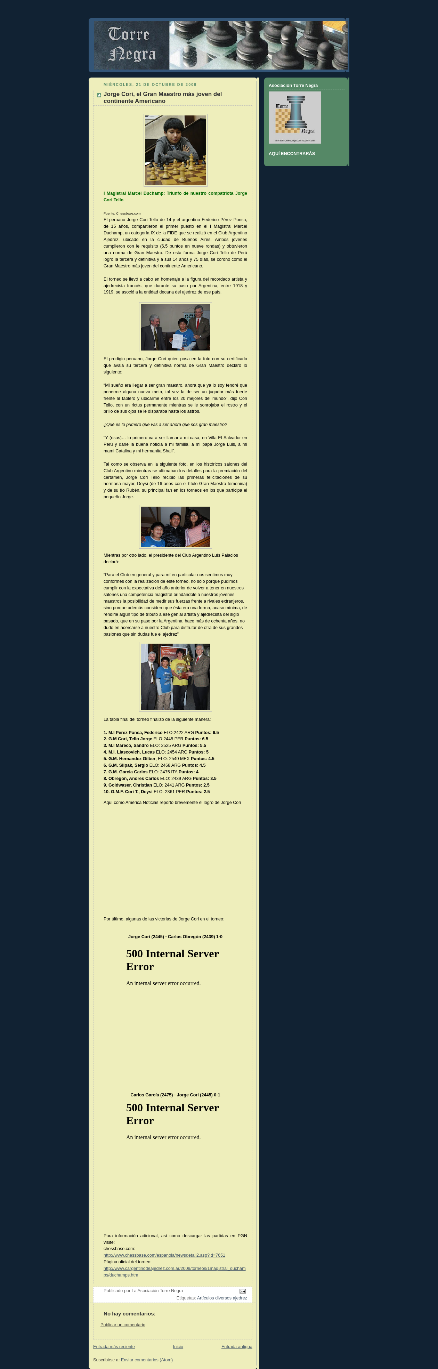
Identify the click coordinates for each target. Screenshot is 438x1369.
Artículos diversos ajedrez (222, 1298)
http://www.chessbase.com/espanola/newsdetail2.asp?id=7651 (164, 1255)
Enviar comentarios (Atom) (147, 1360)
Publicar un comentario (122, 1324)
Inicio (178, 1346)
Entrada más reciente (114, 1346)
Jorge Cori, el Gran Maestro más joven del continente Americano (163, 97)
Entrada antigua (236, 1346)
